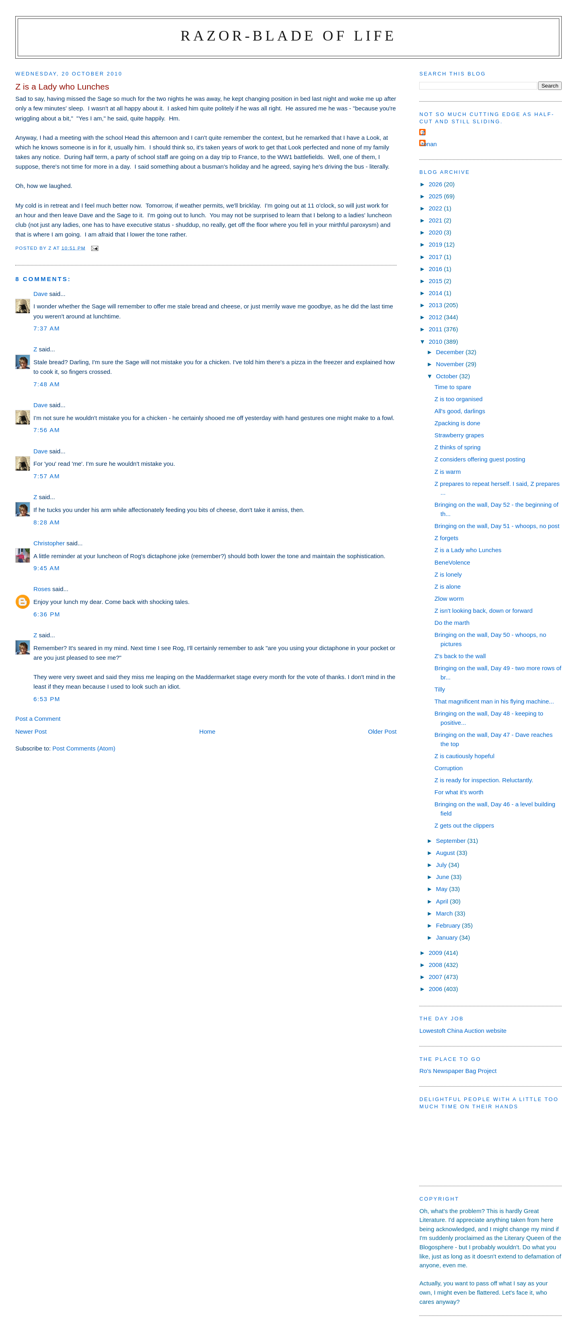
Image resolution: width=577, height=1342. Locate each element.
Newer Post (31, 731)
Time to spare (452, 386)
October (447, 376)
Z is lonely (448, 574)
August (446, 852)
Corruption (448, 768)
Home (207, 731)
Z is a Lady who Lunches (468, 550)
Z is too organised (458, 399)
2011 (436, 329)
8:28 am (46, 522)
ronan (429, 144)
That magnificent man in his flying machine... (494, 701)
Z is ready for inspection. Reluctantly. (483, 780)
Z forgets (446, 537)
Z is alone (447, 586)
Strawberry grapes (459, 435)
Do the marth (451, 622)
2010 (436, 341)
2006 (436, 988)
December (451, 352)
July (442, 864)
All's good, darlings (459, 411)
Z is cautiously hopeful (464, 756)
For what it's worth (458, 792)
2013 (436, 305)
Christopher (49, 543)
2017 (436, 256)
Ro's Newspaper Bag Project (457, 1070)
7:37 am (46, 328)
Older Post (382, 731)
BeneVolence (452, 562)
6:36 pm (46, 614)
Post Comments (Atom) (84, 748)
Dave (40, 293)
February (449, 925)
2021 (436, 220)
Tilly (439, 689)
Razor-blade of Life (289, 35)
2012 (436, 317)
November (451, 364)
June (443, 876)
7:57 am (46, 476)
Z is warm (447, 471)
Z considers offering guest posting (479, 459)
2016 (436, 268)
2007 (436, 976)
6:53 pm (46, 698)
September (451, 840)
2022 (436, 208)
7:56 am (46, 429)
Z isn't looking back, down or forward (483, 610)
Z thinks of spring (457, 447)
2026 (436, 184)
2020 (436, 232)
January (447, 937)
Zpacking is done (457, 423)
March (445, 913)
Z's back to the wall (460, 656)
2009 (436, 952)
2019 (436, 244)
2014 (436, 293)
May (442, 888)
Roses (42, 588)
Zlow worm (449, 598)
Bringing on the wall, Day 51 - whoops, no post (496, 525)
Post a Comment (37, 718)
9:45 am (46, 568)
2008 (436, 964)
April (443, 901)
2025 (436, 196)
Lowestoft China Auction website (462, 1030)
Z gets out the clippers (464, 825)
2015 (436, 280)
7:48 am (46, 384)
